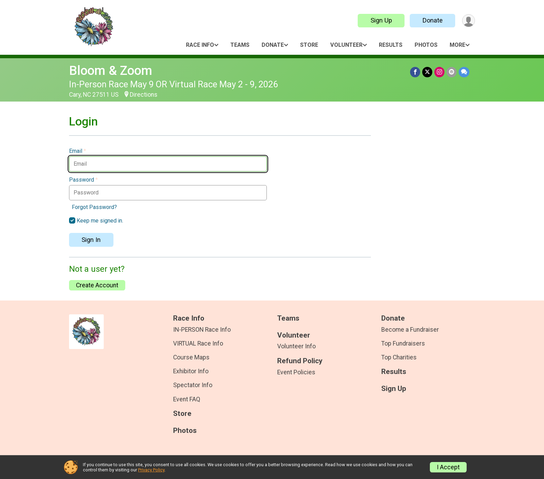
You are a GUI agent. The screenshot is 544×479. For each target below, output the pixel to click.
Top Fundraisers (403, 343)
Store (309, 45)
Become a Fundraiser (410, 329)
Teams (239, 45)
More (457, 45)
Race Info (200, 45)
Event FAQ (186, 399)
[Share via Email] (452, 72)
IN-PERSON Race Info (202, 329)
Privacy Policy (151, 469)
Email (77, 151)
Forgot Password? (94, 207)
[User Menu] (468, 20)
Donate (433, 20)
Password (83, 180)
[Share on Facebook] (415, 72)
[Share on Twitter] (427, 72)
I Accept (448, 467)
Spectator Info (192, 385)
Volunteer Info (296, 346)
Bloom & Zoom (110, 70)
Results (390, 45)
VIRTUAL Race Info (198, 343)
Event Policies (296, 372)
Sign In (91, 239)
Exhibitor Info (191, 371)
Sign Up (381, 20)
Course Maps (191, 357)
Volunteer (346, 45)
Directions (144, 94)
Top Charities (399, 357)
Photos (426, 45)
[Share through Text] (464, 72)
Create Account (97, 285)
